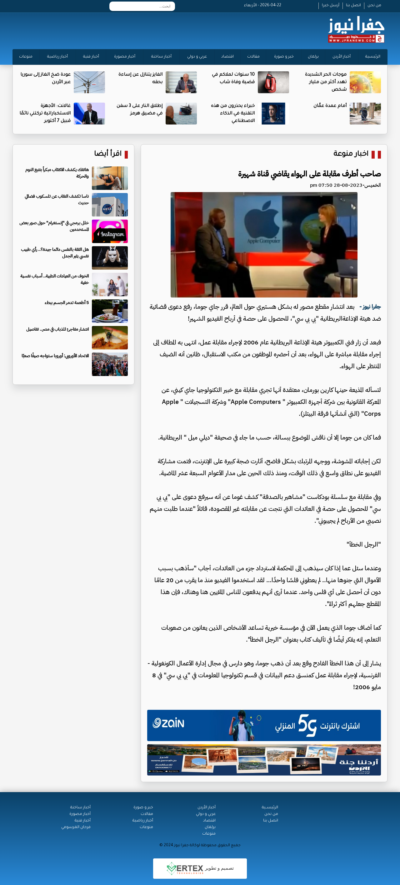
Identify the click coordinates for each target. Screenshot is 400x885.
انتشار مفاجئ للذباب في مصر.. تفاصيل (57, 329)
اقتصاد (227, 57)
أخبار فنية (91, 57)
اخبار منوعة (350, 155)
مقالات (253, 57)
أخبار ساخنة (161, 57)
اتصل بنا (353, 5)
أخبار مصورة (124, 57)
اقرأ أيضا (108, 155)
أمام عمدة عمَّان (330, 106)
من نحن (374, 5)
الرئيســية (270, 808)
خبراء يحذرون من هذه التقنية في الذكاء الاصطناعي (233, 114)
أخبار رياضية (57, 57)
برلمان (313, 57)
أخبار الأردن (341, 57)
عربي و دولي (197, 57)
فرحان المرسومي (76, 827)
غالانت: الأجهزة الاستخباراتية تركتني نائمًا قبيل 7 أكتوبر (45, 114)
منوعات (25, 57)
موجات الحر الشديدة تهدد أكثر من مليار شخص (326, 83)
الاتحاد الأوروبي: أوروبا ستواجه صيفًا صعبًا (55, 356)
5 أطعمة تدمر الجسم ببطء (67, 302)
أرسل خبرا (330, 5)
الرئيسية (372, 57)
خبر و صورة (284, 57)
